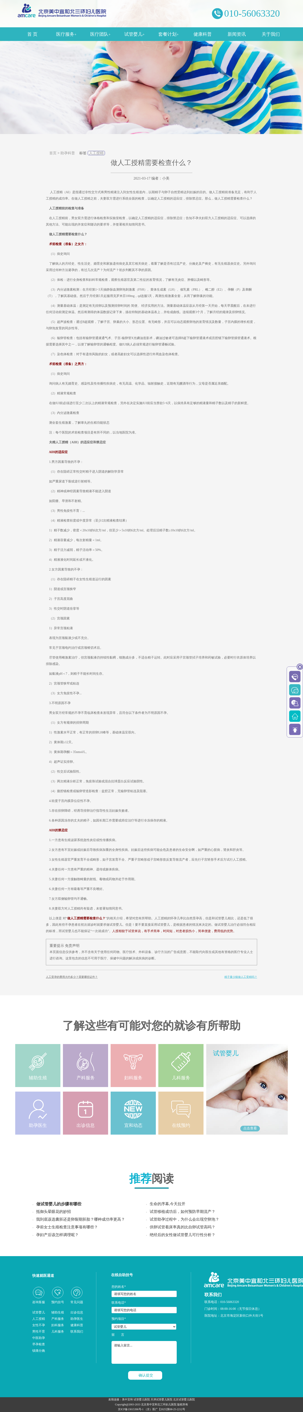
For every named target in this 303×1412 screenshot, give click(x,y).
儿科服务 (57, 1331)
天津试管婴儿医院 (161, 1399)
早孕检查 (38, 1344)
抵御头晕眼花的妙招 (53, 1211)
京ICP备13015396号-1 (131, 1409)
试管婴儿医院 (142, 1399)
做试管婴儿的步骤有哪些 (58, 1204)
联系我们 (76, 1331)
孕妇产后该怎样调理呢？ (57, 1235)
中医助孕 (38, 1338)
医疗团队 (100, 34)
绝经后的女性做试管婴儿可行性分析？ (182, 1235)
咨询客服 (38, 1302)
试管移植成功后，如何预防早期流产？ (182, 1211)
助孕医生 (76, 1319)
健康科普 (203, 34)
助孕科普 (67, 153)
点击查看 (250, 1128)
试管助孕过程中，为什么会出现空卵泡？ (184, 1219)
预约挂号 (57, 1302)
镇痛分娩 (38, 1350)
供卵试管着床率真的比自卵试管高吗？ (182, 1227)
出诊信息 (76, 1312)
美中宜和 (127, 1399)
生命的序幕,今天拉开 (167, 1204)
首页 (53, 153)
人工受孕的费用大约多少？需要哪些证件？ (72, 977)
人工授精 (96, 153)
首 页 (32, 34)
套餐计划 (168, 34)
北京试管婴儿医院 (184, 1399)
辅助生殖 (57, 1312)
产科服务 (57, 1319)
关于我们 (271, 34)
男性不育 (38, 1331)
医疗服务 (66, 34)
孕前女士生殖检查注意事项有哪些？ (67, 1227)
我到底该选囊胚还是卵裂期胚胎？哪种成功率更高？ (80, 1219)
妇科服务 (57, 1325)
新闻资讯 (237, 34)
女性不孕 (38, 1325)
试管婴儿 (134, 34)
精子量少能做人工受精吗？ (240, 977)
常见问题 (76, 1302)
